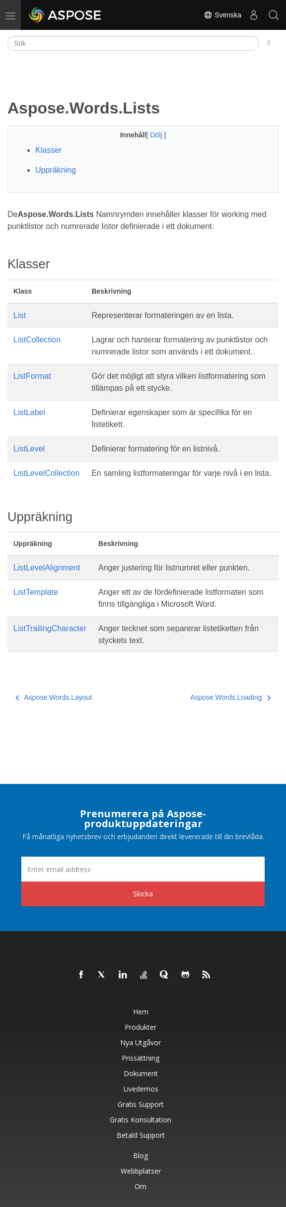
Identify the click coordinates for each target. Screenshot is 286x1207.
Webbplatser (141, 1171)
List (19, 315)
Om (140, 1186)
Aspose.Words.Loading (230, 697)
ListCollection (37, 339)
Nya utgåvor (140, 1042)
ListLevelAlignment (46, 567)
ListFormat (32, 376)
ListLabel (29, 412)
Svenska (222, 14)
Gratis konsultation (140, 1119)
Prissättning (140, 1058)
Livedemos (140, 1089)
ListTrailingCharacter (49, 628)
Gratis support (141, 1104)
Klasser (48, 150)
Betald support (141, 1135)
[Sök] (133, 43)
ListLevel (29, 448)
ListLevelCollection (46, 473)
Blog (140, 1155)
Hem (140, 1011)
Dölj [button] (157, 135)
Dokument (141, 1073)
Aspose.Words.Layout (53, 697)
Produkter (140, 1027)
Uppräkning (55, 170)
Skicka (143, 893)
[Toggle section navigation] (269, 43)
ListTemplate (35, 592)
